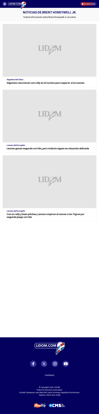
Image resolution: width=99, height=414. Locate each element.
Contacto (49, 375)
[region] (49, 240)
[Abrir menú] (5, 4)
